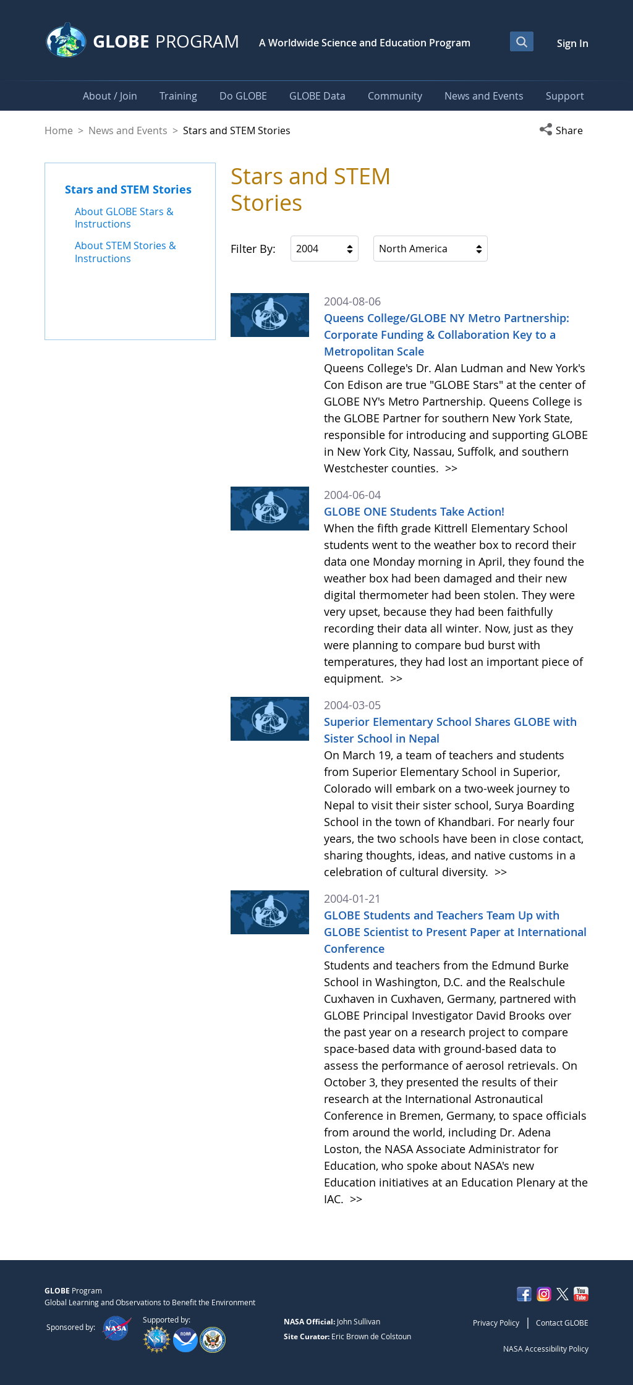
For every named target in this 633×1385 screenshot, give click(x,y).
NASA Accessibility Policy (545, 1348)
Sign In (572, 43)
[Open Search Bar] (521, 41)
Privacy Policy (496, 1322)
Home (59, 130)
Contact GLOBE (562, 1322)
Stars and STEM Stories (128, 189)
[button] (563, 130)
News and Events (128, 130)
